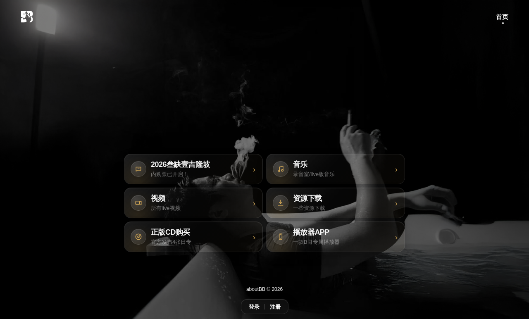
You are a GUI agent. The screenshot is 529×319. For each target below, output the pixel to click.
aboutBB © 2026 (264, 289)
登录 (254, 307)
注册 (275, 307)
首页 (502, 16)
